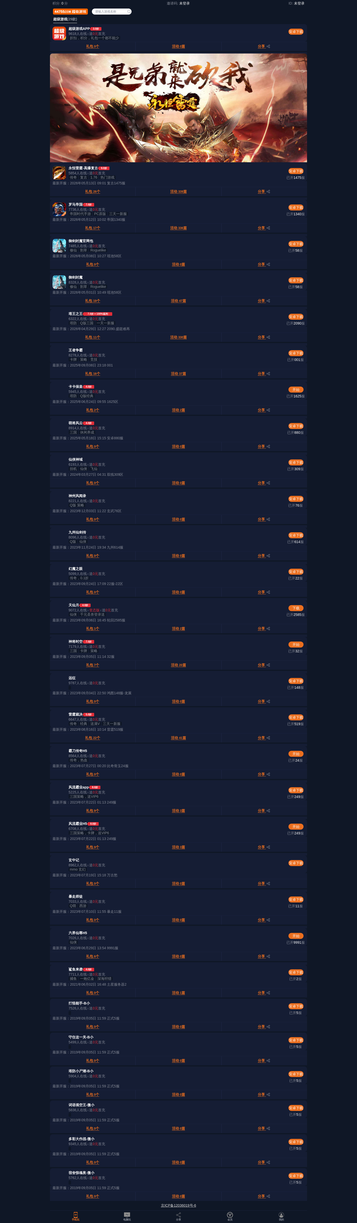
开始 (296, 390)
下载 (296, 608)
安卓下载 (296, 32)
